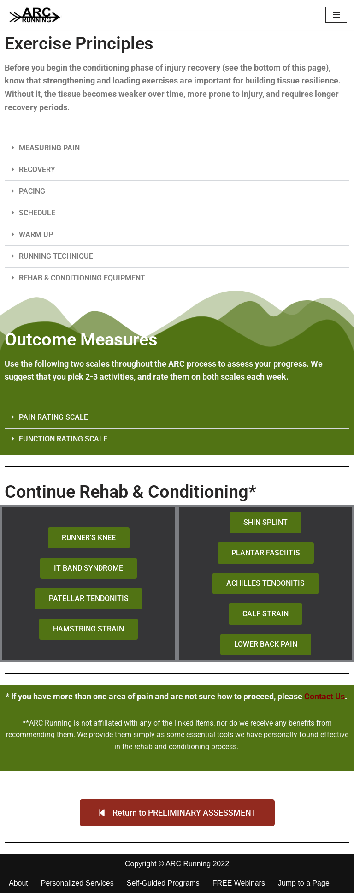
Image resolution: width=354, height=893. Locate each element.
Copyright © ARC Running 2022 (177, 864)
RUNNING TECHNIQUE (56, 256)
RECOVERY (37, 169)
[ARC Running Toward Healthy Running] (34, 15)
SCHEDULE (37, 212)
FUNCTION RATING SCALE (63, 439)
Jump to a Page (304, 883)
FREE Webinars (238, 883)
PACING (32, 191)
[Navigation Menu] (336, 15)
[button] (177, 148)
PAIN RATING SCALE (53, 417)
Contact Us (324, 696)
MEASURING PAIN (49, 147)
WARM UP (36, 234)
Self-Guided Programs (163, 883)
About (18, 883)
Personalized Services (77, 883)
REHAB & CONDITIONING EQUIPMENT (82, 278)
